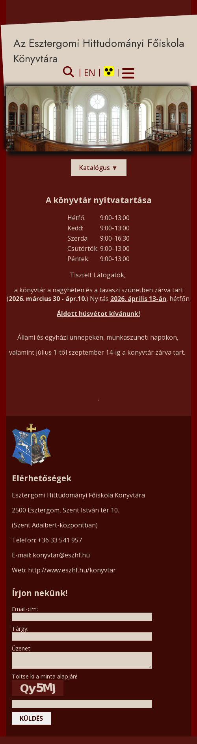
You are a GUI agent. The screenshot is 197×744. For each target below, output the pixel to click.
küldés (31, 718)
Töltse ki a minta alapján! (44, 676)
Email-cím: (25, 609)
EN (89, 72)
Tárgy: (20, 628)
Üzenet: (22, 648)
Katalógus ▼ (98, 167)
